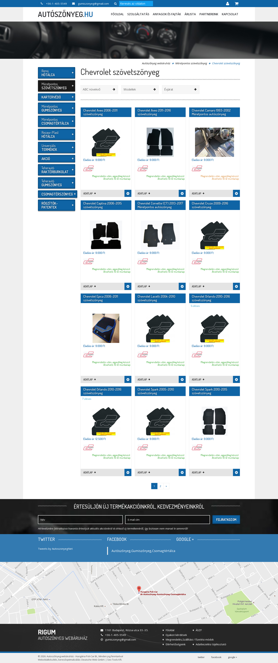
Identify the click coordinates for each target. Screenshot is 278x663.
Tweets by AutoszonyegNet (55, 548)
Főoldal (117, 14)
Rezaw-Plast (56, 134)
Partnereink (208, 14)
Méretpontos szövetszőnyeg (191, 63)
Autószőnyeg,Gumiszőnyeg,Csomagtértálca (143, 551)
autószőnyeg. (65, 14)
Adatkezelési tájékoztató (210, 644)
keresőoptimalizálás (69, 659)
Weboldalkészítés (47, 659)
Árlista (190, 14)
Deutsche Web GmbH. (93, 659)
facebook (216, 657)
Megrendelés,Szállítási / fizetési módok (189, 639)
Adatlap (89, 193)
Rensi (56, 73)
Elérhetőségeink (175, 644)
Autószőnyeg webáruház (156, 63)
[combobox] (99, 89)
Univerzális (56, 147)
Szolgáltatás (138, 14)
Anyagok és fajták (167, 14)
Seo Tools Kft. (114, 659)
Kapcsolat (230, 14)
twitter (201, 657)
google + (232, 657)
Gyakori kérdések (176, 635)
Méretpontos (56, 86)
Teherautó (56, 170)
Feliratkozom (226, 520)
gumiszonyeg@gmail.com (118, 639)
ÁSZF (198, 630)
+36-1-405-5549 (113, 635)
